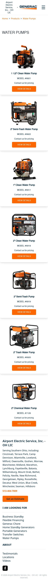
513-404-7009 (10, 490)
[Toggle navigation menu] (43, 7)
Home (5, 18)
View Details (24, 89)
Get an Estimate (15, 498)
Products (15, 18)
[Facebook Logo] (5, 568)
